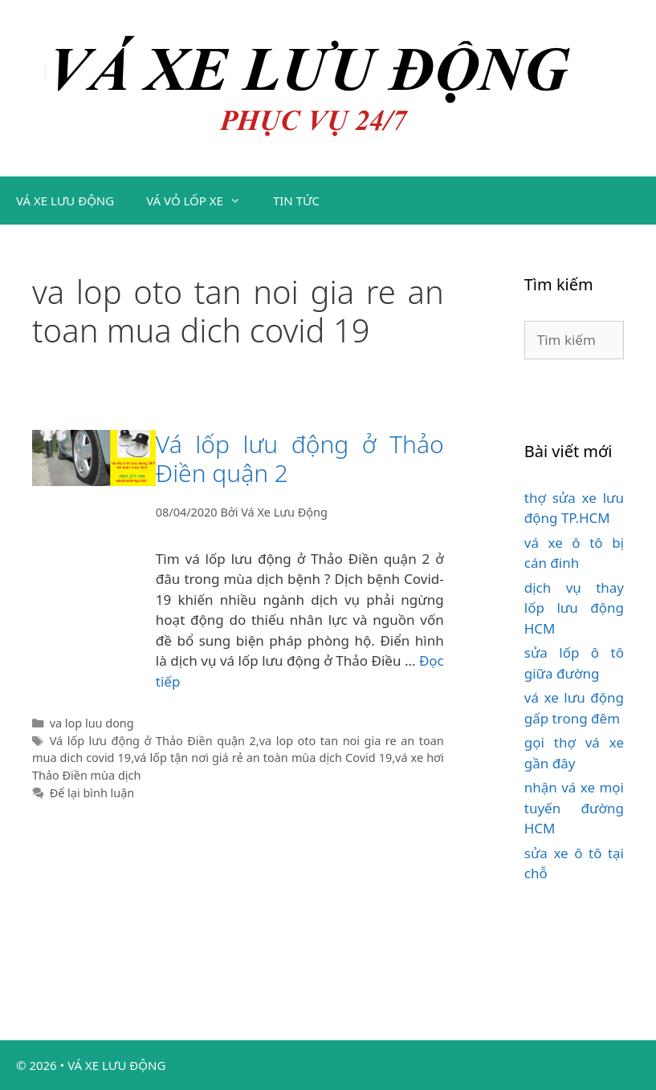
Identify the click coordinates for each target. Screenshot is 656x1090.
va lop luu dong (92, 723)
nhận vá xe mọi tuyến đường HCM (574, 807)
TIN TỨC (296, 200)
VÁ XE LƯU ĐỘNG (65, 200)
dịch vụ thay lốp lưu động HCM (574, 608)
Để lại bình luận (92, 792)
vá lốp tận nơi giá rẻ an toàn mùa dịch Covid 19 (263, 757)
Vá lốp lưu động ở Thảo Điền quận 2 (300, 458)
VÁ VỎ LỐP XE (201, 200)
